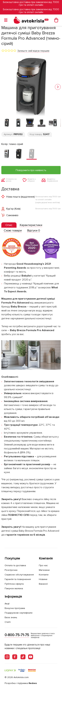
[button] (58, 87)
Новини (43, 579)
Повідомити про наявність (31, 170)
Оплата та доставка (15, 565)
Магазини (44, 570)
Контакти (43, 574)
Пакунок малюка (14, 588)
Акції (7, 603)
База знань (11, 617)
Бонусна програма (15, 608)
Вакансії (43, 583)
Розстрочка (11, 570)
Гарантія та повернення (18, 579)
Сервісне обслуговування (19, 574)
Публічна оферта (14, 583)
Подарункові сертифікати (18, 612)
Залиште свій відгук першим (33, 50)
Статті (8, 622)
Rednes (33, 683)
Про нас (43, 565)
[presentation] (9, 225)
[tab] (9, 225)
